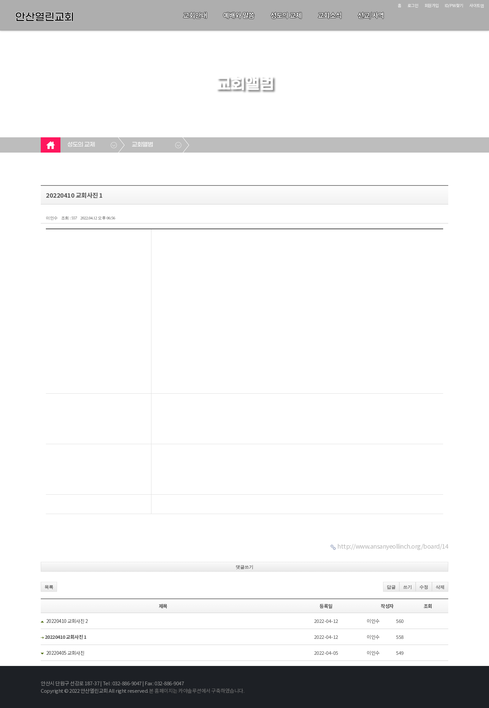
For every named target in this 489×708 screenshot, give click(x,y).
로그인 (413, 5)
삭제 (440, 587)
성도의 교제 (286, 15)
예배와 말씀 (238, 15)
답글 (391, 587)
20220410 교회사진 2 (67, 620)
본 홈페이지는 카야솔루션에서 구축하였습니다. (196, 690)
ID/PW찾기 (454, 5)
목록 (48, 587)
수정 (423, 587)
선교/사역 (371, 15)
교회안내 (195, 15)
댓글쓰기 (244, 567)
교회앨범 (142, 144)
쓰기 (407, 587)
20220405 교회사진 (65, 652)
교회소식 (330, 15)
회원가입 (431, 5)
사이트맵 (476, 5)
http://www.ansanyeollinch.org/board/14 (392, 546)
